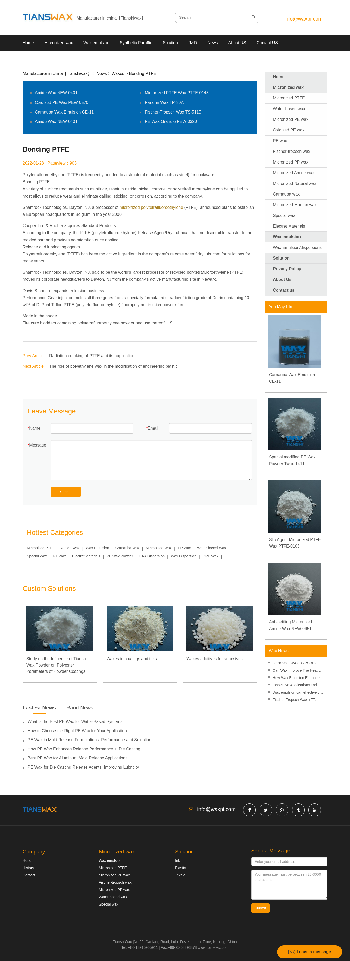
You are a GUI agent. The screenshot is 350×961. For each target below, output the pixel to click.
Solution (170, 43)
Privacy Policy (287, 269)
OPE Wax (210, 556)
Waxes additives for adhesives (214, 659)
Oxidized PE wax (288, 130)
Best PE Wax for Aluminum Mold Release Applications (78, 758)
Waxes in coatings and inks (132, 659)
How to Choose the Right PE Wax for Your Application (77, 730)
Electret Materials (86, 556)
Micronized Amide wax (293, 173)
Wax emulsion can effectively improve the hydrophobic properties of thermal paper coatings (296, 693)
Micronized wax (58, 43)
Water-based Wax (211, 548)
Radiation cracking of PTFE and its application (91, 356)
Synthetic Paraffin (136, 43)
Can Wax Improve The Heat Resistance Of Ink (295, 671)
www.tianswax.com (213, 947)
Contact (29, 875)
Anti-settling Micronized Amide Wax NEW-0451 (290, 625)
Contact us (284, 290)
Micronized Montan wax (295, 205)
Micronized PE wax (290, 119)
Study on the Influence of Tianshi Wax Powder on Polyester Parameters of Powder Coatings (56, 665)
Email (153, 428)
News (213, 43)
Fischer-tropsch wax (291, 151)
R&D (192, 43)
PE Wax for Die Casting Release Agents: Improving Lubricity (83, 767)
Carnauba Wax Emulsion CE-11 (64, 112)
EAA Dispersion (152, 556)
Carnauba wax (286, 194)
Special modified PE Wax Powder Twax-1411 (292, 460)
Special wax (284, 215)
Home (28, 43)
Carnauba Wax (127, 548)
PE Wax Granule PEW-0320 (171, 121)
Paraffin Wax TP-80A (164, 102)
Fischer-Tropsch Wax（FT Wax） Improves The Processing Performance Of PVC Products (295, 700)
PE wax (280, 141)
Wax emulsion (96, 43)
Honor (28, 860)
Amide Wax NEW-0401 (56, 93)
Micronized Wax (159, 548)
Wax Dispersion (183, 556)
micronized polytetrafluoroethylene (151, 207)
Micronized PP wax (290, 162)
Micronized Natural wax (294, 183)
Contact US (267, 43)
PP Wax (184, 548)
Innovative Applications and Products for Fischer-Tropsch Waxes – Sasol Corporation (296, 685)
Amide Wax (70, 548)
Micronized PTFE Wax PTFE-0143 (177, 93)
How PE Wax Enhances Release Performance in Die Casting (84, 749)
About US (237, 43)
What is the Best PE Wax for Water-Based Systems (75, 721)
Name (34, 428)
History (28, 868)
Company (34, 852)
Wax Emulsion (97, 548)
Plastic (180, 868)
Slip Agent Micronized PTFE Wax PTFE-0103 (295, 543)
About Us (282, 279)
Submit (65, 492)
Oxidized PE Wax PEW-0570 (61, 102)
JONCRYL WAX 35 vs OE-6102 (294, 664)
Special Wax (37, 556)
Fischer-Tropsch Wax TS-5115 (173, 112)
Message (37, 445)
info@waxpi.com (303, 19)
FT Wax (59, 556)
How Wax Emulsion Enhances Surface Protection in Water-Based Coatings (297, 678)
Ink (177, 860)
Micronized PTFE (41, 548)
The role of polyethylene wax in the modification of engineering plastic (113, 366)
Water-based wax (289, 108)
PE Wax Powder (120, 556)
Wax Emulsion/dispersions (297, 247)
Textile (180, 875)
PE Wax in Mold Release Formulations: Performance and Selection (89, 740)
